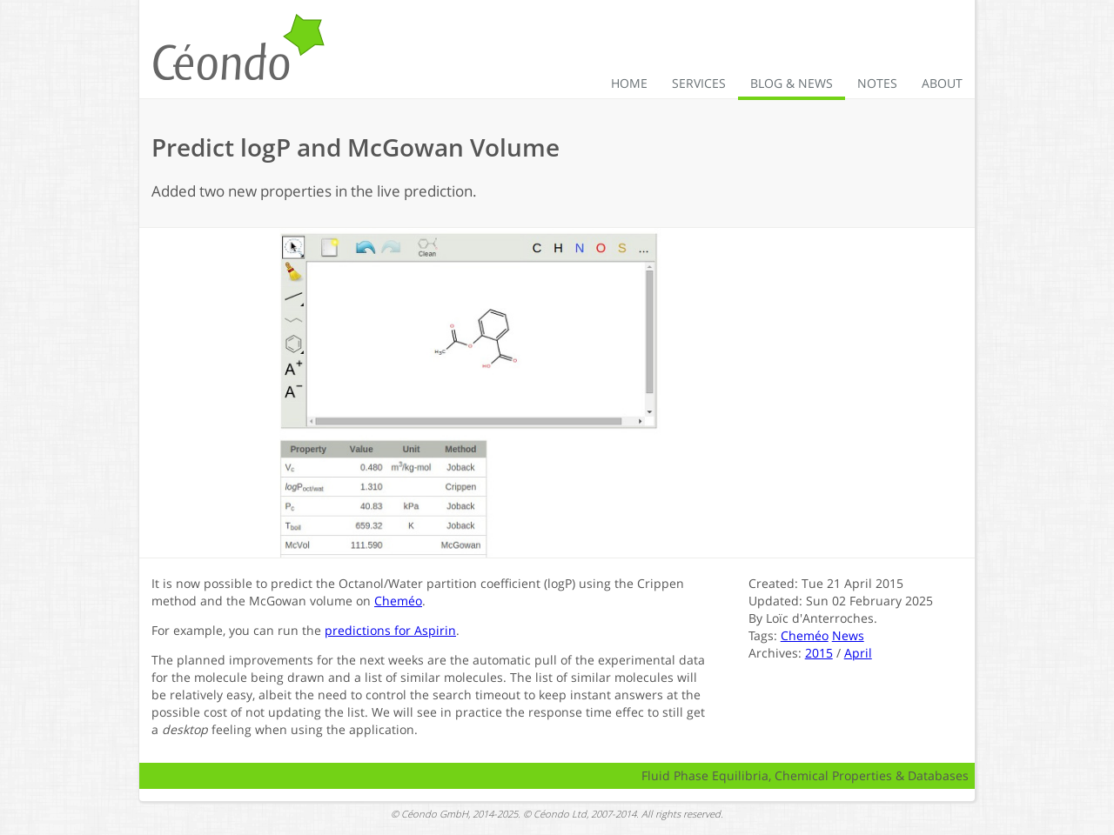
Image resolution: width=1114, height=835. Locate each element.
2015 (819, 653)
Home (629, 83)
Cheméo (398, 600)
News (848, 635)
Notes (877, 83)
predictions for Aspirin (390, 630)
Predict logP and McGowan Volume (355, 147)
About (942, 83)
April (858, 653)
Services (699, 83)
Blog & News (791, 83)
